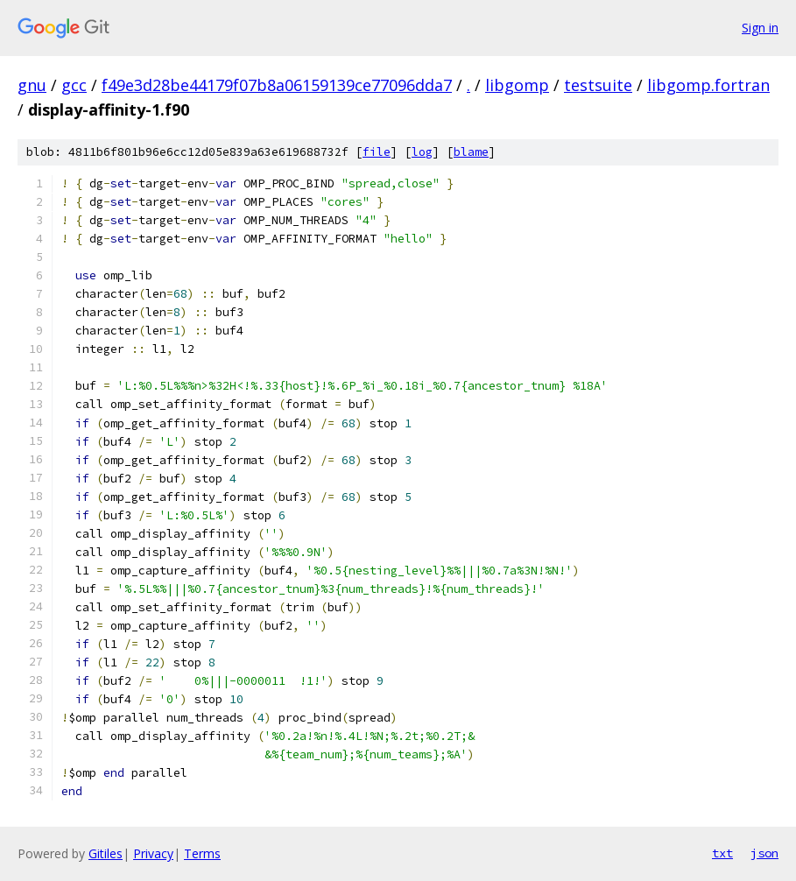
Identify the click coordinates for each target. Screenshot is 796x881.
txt (722, 853)
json (764, 853)
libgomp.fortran (708, 84)
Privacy (153, 853)
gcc (74, 84)
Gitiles (105, 853)
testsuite (598, 84)
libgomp (517, 84)
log (422, 151)
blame (471, 151)
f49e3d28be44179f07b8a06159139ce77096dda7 (277, 84)
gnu (32, 84)
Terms (202, 853)
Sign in (760, 27)
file (377, 151)
